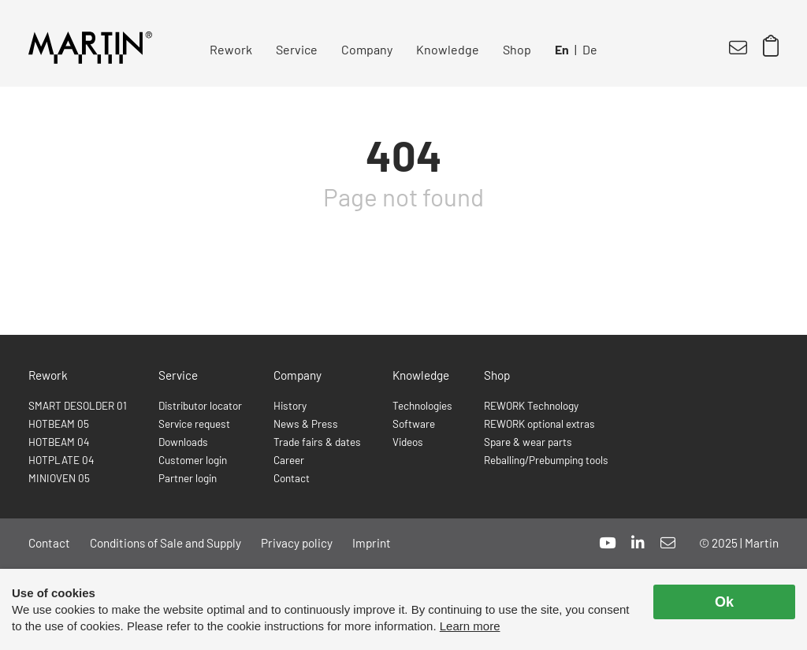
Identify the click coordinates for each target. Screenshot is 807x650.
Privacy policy (297, 543)
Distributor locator (200, 405)
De (589, 49)
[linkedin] (638, 542)
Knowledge (447, 49)
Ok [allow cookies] (724, 602)
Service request (194, 423)
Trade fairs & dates (317, 441)
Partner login (187, 478)
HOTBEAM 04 (58, 441)
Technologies (422, 405)
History (290, 405)
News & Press (305, 423)
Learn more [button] (470, 626)
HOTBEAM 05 (58, 423)
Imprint (371, 543)
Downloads (183, 441)
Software (413, 423)
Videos (407, 441)
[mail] (668, 542)
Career (288, 459)
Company (366, 49)
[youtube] (607, 542)
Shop (517, 49)
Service (297, 49)
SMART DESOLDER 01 (77, 405)
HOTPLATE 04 (61, 459)
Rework (231, 49)
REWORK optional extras (539, 423)
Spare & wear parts (528, 441)
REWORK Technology (531, 405)
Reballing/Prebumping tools (546, 459)
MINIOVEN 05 (59, 478)
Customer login (192, 459)
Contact (291, 478)
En (562, 49)
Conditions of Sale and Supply (165, 543)
